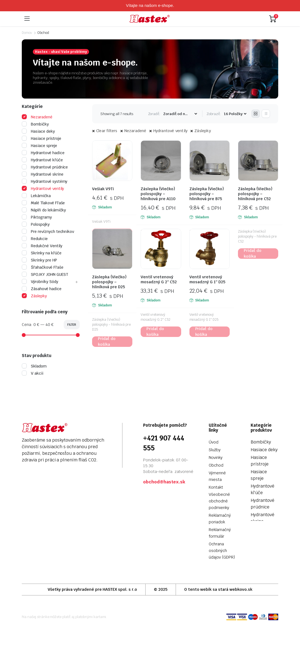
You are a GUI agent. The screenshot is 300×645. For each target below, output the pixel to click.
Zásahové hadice (41, 288)
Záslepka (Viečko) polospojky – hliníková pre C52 (255, 193)
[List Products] (266, 114)
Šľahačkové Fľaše (42, 267)
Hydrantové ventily (170, 130)
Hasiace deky (38, 131)
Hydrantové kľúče (42, 159)
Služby (215, 449)
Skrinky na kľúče (41, 253)
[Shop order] (180, 113)
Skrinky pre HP (39, 260)
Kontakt (216, 487)
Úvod (213, 442)
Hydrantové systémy (44, 181)
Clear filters (106, 130)
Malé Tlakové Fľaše (43, 202)
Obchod (216, 465)
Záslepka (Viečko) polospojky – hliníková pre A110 (158, 193)
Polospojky (36, 224)
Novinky (216, 457)
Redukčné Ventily (42, 245)
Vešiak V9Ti (103, 188)
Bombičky (35, 124)
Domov (27, 33)
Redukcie (35, 238)
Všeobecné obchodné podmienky (219, 501)
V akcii (32, 373)
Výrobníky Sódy (40, 281)
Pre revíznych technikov (48, 231)
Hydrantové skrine (42, 174)
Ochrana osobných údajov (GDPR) (222, 550)
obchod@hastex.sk (164, 482)
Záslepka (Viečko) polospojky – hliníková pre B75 (206, 193)
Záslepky (202, 130)
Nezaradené (135, 130)
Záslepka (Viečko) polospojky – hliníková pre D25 (109, 281)
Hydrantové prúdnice (45, 167)
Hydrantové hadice (43, 152)
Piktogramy (37, 217)
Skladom (34, 366)
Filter (71, 324)
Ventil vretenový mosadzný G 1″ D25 (207, 279)
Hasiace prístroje (41, 138)
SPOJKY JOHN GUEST (45, 274)
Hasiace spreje (39, 145)
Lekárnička (36, 195)
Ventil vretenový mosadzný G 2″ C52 (159, 279)
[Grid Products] (255, 114)
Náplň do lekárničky (44, 210)
